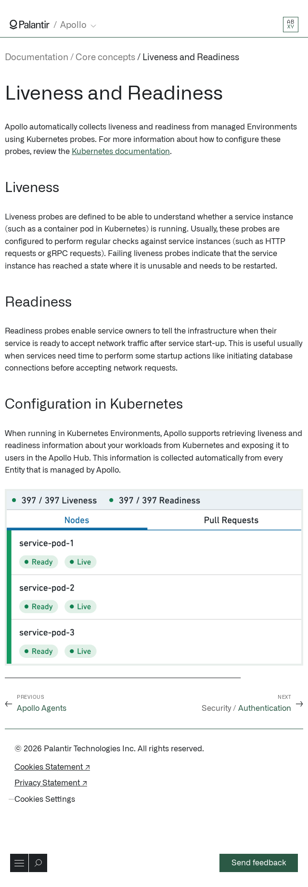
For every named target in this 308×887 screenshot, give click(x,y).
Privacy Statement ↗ (50, 783)
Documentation (36, 57)
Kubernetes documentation (121, 151)
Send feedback (258, 863)
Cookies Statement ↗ (52, 767)
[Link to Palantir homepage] (30, 24)
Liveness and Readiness (190, 57)
